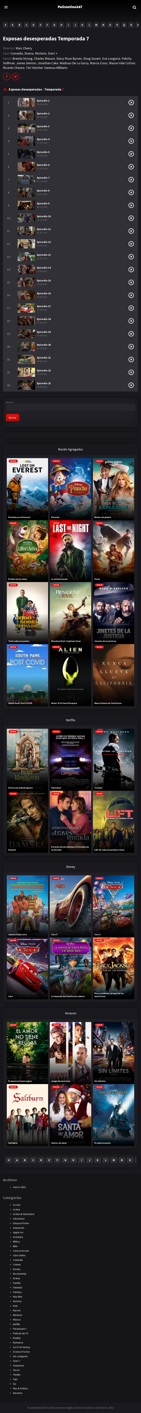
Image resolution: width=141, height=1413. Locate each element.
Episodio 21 (44, 357)
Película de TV (20, 1333)
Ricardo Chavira (13, 68)
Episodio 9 (43, 203)
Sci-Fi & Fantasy (21, 1347)
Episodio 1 (43, 100)
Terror (16, 1370)
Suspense (18, 1365)
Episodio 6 (43, 164)
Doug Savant (92, 58)
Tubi (15, 1379)
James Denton (26, 63)
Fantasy (17, 1292)
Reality (17, 1338)
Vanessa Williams (56, 68)
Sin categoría (20, 1356)
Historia (17, 1301)
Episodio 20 (44, 344)
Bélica (16, 1241)
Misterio (40, 53)
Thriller (17, 1374)
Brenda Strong (22, 58)
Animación (18, 1227)
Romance (18, 1342)
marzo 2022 (19, 1187)
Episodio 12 (44, 242)
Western (17, 1393)
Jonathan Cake (48, 63)
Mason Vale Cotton (122, 63)
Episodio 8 (43, 190)
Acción (16, 1205)
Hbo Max (17, 1296)
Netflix (16, 1324)
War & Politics (20, 1388)
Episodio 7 (43, 177)
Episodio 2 (43, 113)
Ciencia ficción (21, 1250)
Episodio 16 (44, 293)
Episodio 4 (43, 139)
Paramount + (20, 1328)
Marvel (16, 1310)
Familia (17, 1283)
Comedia (17, 53)
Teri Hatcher (34, 68)
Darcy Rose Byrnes (69, 58)
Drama (29, 53)
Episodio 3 (43, 126)
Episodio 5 (43, 152)
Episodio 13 (44, 254)
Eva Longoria (111, 58)
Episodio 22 (44, 370)
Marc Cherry (24, 48)
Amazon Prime (21, 1223)
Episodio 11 (44, 229)
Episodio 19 (44, 332)
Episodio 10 (44, 216)
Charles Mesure (44, 58)
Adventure (19, 1218)
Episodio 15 (44, 280)
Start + (52, 53)
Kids (15, 1305)
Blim (15, 1246)
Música (17, 1319)
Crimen (17, 1264)
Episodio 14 (44, 267)
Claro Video (19, 1255)
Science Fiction (21, 1351)
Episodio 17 (44, 306)
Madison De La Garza (74, 63)
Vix (14, 1383)
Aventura (18, 1237)
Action (16, 1209)
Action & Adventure (23, 1214)
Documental (19, 1273)
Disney (16, 1269)
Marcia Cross (99, 63)
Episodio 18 (44, 319)
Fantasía (17, 1287)
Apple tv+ (18, 1232)
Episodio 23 (44, 383)
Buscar (9, 402)
